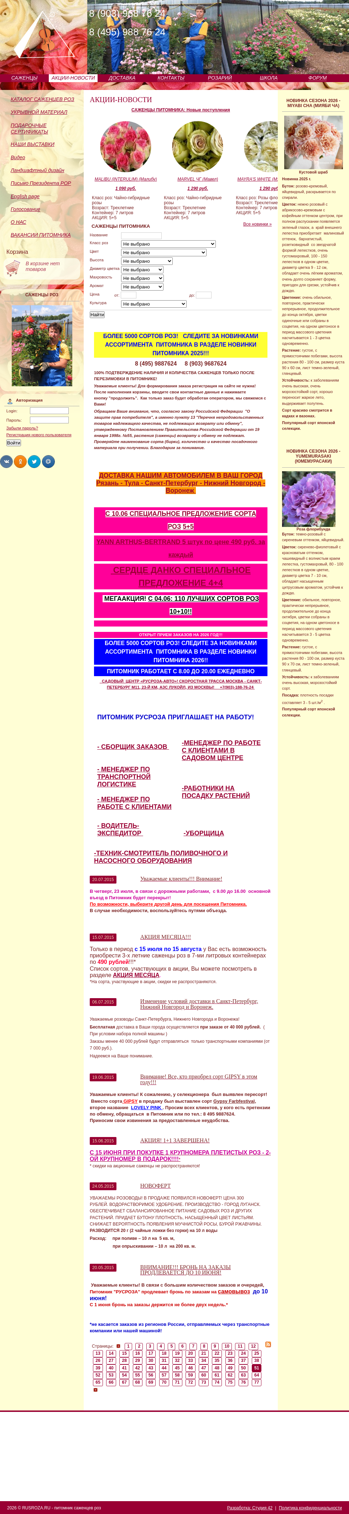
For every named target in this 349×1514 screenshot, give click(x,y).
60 (203, 1375)
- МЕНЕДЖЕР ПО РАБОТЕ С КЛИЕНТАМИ (134, 803)
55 (137, 1375)
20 (190, 1353)
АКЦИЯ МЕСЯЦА (136, 975)
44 (164, 1367)
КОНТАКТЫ (170, 78)
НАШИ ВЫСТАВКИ (32, 144)
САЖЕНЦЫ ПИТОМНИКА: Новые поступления (180, 109)
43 (151, 1367)
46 (190, 1367)
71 (177, 1382)
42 (137, 1367)
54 (124, 1375)
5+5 (188, 526)
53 (111, 1375)
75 (230, 1382)
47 (203, 1367)
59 (190, 1375)
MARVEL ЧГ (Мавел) (197, 179)
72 (190, 1382)
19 (177, 1353)
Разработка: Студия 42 (249, 1507)
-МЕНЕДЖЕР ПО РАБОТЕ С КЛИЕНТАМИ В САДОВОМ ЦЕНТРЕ (221, 750)
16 (137, 1353)
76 (243, 1382)
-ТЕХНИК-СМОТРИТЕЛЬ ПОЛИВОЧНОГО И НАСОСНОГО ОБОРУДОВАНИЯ (161, 857)
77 (256, 1382)
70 (164, 1382)
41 (124, 1367)
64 (256, 1375)
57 (164, 1375)
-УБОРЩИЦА (204, 833)
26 (97, 1360)
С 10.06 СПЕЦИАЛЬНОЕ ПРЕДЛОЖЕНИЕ (169, 513)
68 (137, 1382)
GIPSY (129, 1101)
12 (253, 1346)
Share (6, 461)
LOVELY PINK (147, 1107)
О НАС (18, 222)
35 (216, 1360)
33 (190, 1360)
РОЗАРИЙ (220, 78)
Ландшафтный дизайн (37, 170)
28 (124, 1360)
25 (256, 1353)
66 (111, 1382)
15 (124, 1353)
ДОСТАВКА (122, 78)
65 (97, 1382)
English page (25, 196)
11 (240, 1346)
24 (243, 1353)
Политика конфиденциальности (310, 1507)
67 (124, 1382)
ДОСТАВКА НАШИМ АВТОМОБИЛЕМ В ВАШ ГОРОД (180, 475)
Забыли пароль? (22, 428)
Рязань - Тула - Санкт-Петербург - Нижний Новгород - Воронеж (180, 486)
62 (230, 1375)
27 (111, 1360)
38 (256, 1360)
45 (177, 1367)
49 (230, 1367)
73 (203, 1382)
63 (243, 1375)
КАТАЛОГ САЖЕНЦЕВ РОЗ (42, 99)
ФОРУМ (317, 78)
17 (151, 1353)
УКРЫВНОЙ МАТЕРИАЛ (39, 112)
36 (230, 1360)
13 (97, 1353)
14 (111, 1353)
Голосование (25, 209)
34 (203, 1360)
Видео (18, 157)
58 (177, 1375)
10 (226, 1346)
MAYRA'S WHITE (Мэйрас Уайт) (269, 179)
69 (151, 1382)
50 (243, 1367)
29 (137, 1360)
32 (177, 1360)
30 (151, 1360)
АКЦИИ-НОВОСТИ (73, 78)
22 (216, 1353)
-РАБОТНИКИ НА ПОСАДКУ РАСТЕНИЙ (216, 792)
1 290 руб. (197, 188)
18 (164, 1353)
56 (151, 1375)
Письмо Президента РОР (41, 183)
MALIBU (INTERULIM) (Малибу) (126, 179)
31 (164, 1360)
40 (111, 1367)
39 (97, 1367)
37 (243, 1360)
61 (216, 1375)
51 (256, 1367)
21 (203, 1353)
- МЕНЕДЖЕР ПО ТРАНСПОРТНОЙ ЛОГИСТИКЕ (124, 777)
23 (230, 1353)
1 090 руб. (125, 188)
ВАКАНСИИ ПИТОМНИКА (41, 235)
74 (216, 1382)
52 (97, 1375)
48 (216, 1367)
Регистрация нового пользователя (39, 435)
